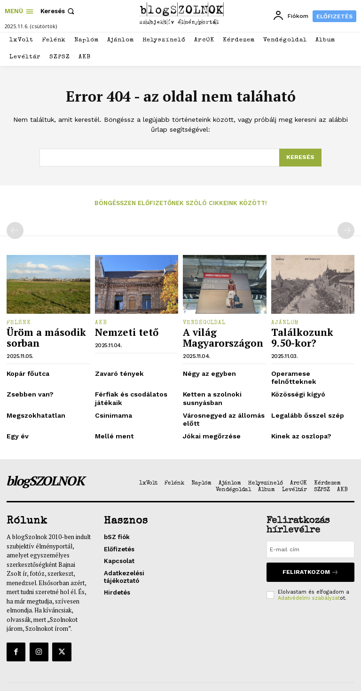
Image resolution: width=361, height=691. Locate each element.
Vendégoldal (204, 322)
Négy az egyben (207, 368)
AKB (101, 322)
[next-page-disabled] (345, 230)
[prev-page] (15, 230)
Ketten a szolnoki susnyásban (209, 384)
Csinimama (112, 400)
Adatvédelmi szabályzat (309, 578)
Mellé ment (112, 419)
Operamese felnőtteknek (309, 368)
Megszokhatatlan (33, 400)
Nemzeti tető (120, 330)
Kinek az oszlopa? (299, 419)
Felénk (19, 322)
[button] (58, 11)
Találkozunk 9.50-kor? (306, 335)
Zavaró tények (117, 368)
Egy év (16, 419)
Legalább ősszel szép (304, 400)
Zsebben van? (28, 380)
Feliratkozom (310, 553)
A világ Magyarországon (216, 335)
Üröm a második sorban (39, 335)
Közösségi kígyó (296, 380)
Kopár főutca (26, 368)
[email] (310, 532)
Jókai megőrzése (209, 419)
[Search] (300, 157)
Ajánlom (285, 322)
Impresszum (246, 671)
